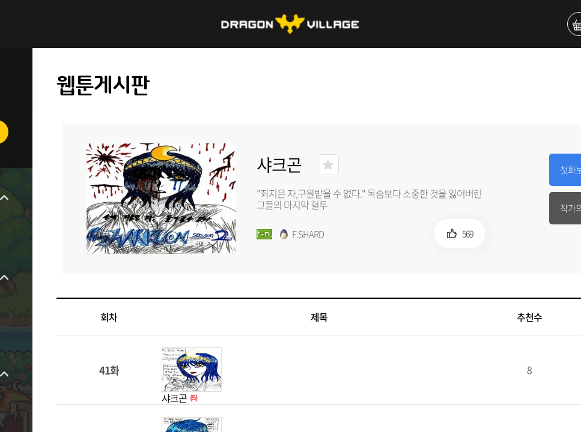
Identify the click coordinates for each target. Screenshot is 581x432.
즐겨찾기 (328, 164)
